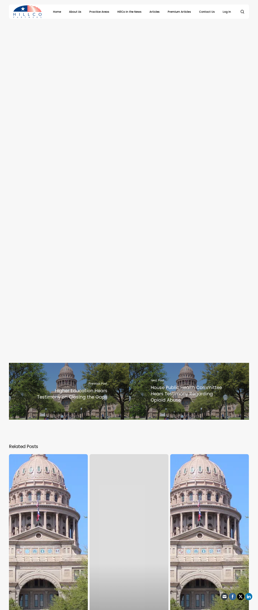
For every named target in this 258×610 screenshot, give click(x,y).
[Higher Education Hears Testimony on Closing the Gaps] (69, 391)
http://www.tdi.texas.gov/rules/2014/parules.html (79, 327)
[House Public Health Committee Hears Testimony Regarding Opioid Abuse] (189, 391)
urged (125, 256)
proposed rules (145, 261)
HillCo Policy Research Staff (135, 85)
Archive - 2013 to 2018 (128, 37)
